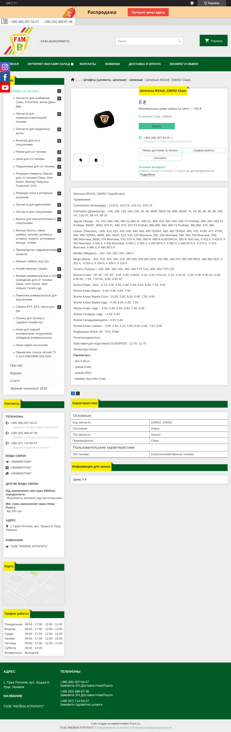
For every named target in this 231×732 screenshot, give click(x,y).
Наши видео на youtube (32, 345)
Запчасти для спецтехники (34, 211)
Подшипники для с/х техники (35, 166)
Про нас (16, 365)
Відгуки (15, 373)
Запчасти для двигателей (33, 204)
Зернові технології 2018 (28, 388)
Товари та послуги (24, 91)
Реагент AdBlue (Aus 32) (32, 261)
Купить (156, 126)
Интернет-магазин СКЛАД (49, 64)
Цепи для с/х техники (30, 159)
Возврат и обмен (184, 64)
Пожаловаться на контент (113, 727)
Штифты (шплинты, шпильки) (105, 80)
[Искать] (179, 41)
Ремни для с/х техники (31, 151)
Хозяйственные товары (31, 268)
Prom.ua (135, 723)
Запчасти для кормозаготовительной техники (31, 117)
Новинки (112, 64)
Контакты (88, 64)
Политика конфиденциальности (151, 727)
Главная (12, 64)
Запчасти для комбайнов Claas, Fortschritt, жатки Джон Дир (35, 102)
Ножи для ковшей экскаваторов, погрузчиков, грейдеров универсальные (34, 333)
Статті (15, 381)
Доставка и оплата (145, 64)
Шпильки (136, 80)
